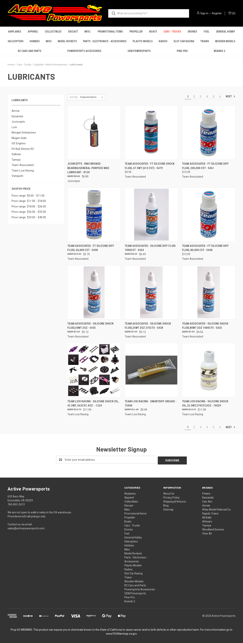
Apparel (33, 31)
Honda (206, 504)
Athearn (207, 520)
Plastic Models (143, 41)
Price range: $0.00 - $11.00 (28, 195)
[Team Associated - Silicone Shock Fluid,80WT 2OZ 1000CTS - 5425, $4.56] (209, 292)
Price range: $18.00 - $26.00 (29, 206)
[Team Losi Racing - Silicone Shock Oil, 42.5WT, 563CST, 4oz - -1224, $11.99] (94, 370)
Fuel (206, 31)
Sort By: (74, 97)
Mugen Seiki (19, 138)
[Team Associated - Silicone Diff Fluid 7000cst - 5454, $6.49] (151, 214)
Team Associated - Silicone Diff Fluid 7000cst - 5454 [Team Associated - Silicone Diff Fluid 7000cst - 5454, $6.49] (150, 248)
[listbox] (92, 97)
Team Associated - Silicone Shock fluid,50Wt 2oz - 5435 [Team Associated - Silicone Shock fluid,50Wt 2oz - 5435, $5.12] (90, 326)
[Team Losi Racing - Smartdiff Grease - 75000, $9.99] (151, 370)
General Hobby (225, 31)
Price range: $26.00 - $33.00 (29, 212)
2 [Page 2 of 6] (194, 96)
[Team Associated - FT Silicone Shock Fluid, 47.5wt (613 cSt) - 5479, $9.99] (151, 132)
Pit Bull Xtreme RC (23, 149)
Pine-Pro (182, 50)
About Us (168, 492)
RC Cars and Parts (29, 50)
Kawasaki (208, 496)
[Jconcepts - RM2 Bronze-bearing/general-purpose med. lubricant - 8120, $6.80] (94, 132)
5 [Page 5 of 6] (213, 96)
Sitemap (168, 508)
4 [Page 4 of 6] (207, 96)
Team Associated (23, 165)
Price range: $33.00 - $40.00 (29, 217)
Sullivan (16, 154)
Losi (14, 127)
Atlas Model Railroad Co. (216, 508)
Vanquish (17, 176)
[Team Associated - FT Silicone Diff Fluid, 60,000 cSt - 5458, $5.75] (94, 214)
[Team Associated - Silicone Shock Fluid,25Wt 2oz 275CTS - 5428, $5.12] (151, 292)
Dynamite (17, 116)
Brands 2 (219, 50)
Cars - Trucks (172, 31)
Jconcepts (18, 121)
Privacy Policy (171, 496)
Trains (204, 41)
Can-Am (207, 500)
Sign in (204, 13)
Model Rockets (67, 41)
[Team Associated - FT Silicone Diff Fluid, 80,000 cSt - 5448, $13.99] (209, 214)
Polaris (206, 492)
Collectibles (53, 31)
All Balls (206, 516)
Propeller (136, 31)
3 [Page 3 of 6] (200, 96)
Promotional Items (110, 31)
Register (217, 13)
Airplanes (14, 31)
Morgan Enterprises (24, 132)
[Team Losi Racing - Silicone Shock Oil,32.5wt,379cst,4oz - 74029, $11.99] (209, 370)
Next (230, 96)
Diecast (73, 31)
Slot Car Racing (184, 41)
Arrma (15, 111)
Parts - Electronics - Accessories (104, 41)
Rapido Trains (210, 512)
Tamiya (16, 159)
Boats (153, 31)
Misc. (87, 31)
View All (207, 532)
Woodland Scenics (213, 528)
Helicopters (16, 41)
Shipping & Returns (174, 500)
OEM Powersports (139, 50)
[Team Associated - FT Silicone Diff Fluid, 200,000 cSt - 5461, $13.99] (209, 132)
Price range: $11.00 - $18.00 (29, 201)
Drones (192, 31)
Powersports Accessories (84, 50)
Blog (166, 504)
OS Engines (19, 143)
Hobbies (35, 41)
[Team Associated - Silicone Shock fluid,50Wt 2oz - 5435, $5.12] (94, 292)
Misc (49, 41)
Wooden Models (225, 41)
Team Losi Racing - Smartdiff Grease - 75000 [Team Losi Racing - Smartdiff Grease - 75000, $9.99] (151, 403)
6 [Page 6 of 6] (220, 96)
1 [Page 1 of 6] (188, 96)
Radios (163, 41)
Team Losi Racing (23, 170)
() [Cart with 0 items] (231, 13)
